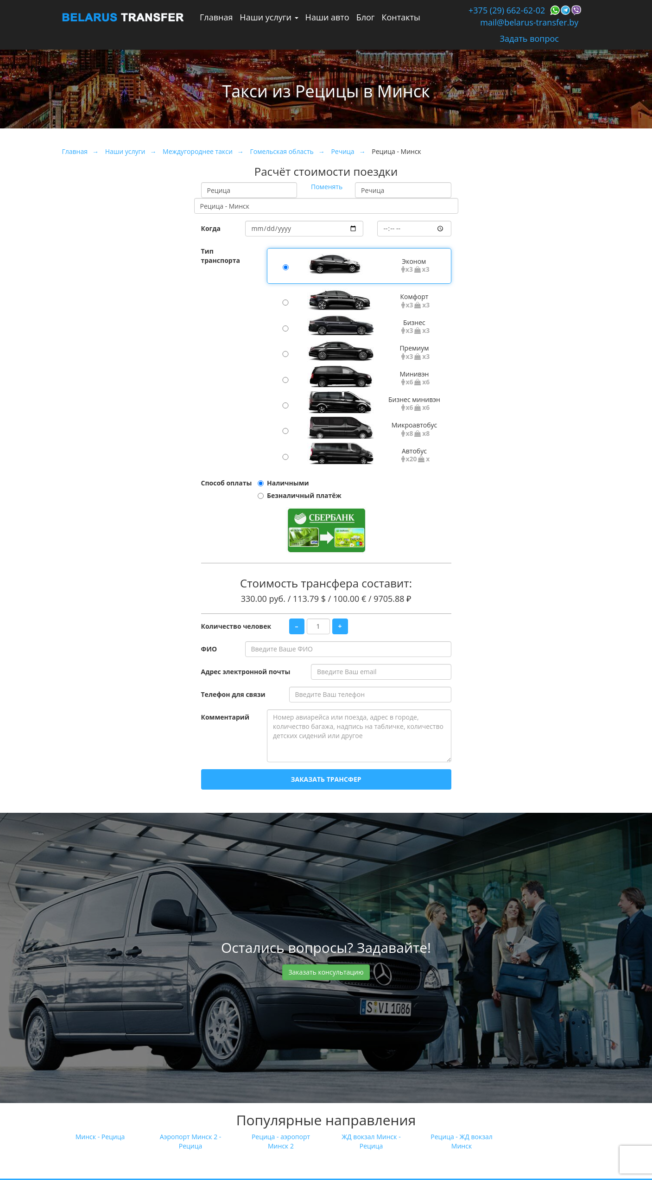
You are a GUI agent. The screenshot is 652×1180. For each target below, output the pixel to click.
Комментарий (225, 717)
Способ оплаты (226, 482)
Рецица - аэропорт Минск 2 (281, 1141)
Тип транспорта (220, 256)
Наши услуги (269, 17)
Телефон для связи (233, 694)
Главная (216, 17)
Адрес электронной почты (246, 671)
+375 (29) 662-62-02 (506, 10)
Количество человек (236, 626)
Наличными (288, 482)
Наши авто (327, 17)
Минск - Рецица (100, 1136)
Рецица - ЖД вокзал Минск (461, 1141)
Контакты (401, 17)
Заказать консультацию (325, 972)
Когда (211, 228)
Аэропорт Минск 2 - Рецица (191, 1141)
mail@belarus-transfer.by (529, 22)
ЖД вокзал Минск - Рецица (371, 1141)
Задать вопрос (529, 38)
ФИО (209, 648)
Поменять (326, 186)
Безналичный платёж (304, 495)
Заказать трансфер (326, 779)
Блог (365, 17)
